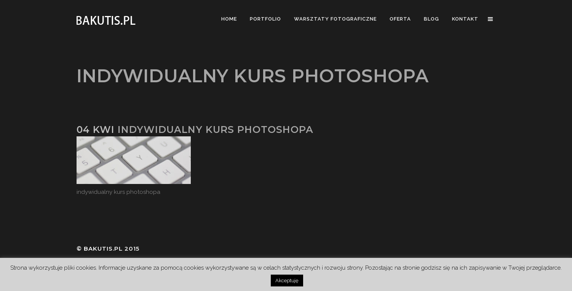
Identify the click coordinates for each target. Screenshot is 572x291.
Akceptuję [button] (287, 280)
